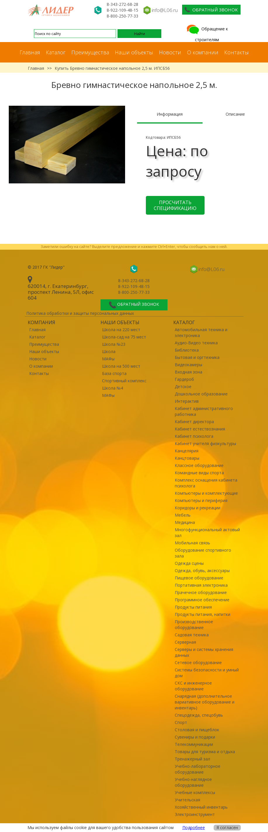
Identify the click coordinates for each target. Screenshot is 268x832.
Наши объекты (134, 52)
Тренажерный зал (192, 759)
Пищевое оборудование (199, 578)
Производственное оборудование (194, 624)
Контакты (236, 52)
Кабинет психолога (194, 436)
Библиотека (187, 350)
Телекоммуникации (194, 744)
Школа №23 (113, 344)
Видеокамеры (188, 364)
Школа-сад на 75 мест (124, 337)
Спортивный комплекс (124, 380)
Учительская (187, 800)
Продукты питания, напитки (202, 614)
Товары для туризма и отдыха (205, 751)
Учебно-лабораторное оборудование (197, 769)
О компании (202, 52)
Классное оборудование (199, 465)
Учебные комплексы (195, 792)
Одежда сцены (189, 563)
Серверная (185, 642)
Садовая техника (192, 635)
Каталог (55, 52)
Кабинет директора (194, 421)
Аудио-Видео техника (196, 342)
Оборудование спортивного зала (203, 553)
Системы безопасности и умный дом (207, 672)
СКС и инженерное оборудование (193, 686)
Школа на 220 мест (121, 329)
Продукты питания (193, 607)
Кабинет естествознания (200, 429)
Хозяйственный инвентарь (201, 807)
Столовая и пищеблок (197, 729)
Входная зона (188, 372)
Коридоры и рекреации (197, 507)
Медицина (185, 522)
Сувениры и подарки (195, 737)
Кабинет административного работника (204, 411)
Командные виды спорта (199, 472)
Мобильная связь (192, 543)
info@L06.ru (165, 10)
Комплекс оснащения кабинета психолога (206, 483)
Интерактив (187, 401)
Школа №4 (112, 388)
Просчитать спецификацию (175, 205)
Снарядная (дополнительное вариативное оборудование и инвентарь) (204, 702)
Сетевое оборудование (198, 662)
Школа (108, 351)
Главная (30, 52)
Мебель (183, 515)
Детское (183, 386)
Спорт (181, 722)
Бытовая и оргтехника (197, 357)
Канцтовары (187, 458)
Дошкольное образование (201, 394)
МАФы (108, 359)
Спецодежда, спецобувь (199, 715)
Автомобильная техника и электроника (201, 332)
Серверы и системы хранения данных (204, 652)
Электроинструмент (195, 814)
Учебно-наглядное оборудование (193, 782)
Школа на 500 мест (121, 366)
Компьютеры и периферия (201, 500)
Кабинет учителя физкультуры (205, 443)
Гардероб (184, 379)
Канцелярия (186, 451)
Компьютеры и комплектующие (206, 493)
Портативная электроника (201, 585)
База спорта (114, 373)
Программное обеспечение (202, 599)
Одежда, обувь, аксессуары (202, 570)
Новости (170, 52)
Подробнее (193, 827)
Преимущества (90, 52)
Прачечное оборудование (201, 592)
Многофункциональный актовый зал (207, 532)
